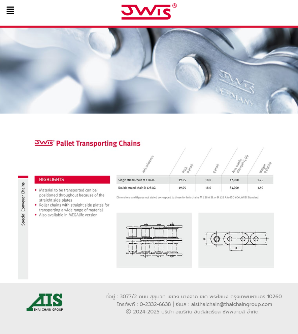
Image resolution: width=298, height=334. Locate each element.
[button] (49, 10)
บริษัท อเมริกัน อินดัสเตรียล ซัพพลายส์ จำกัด (210, 311)
